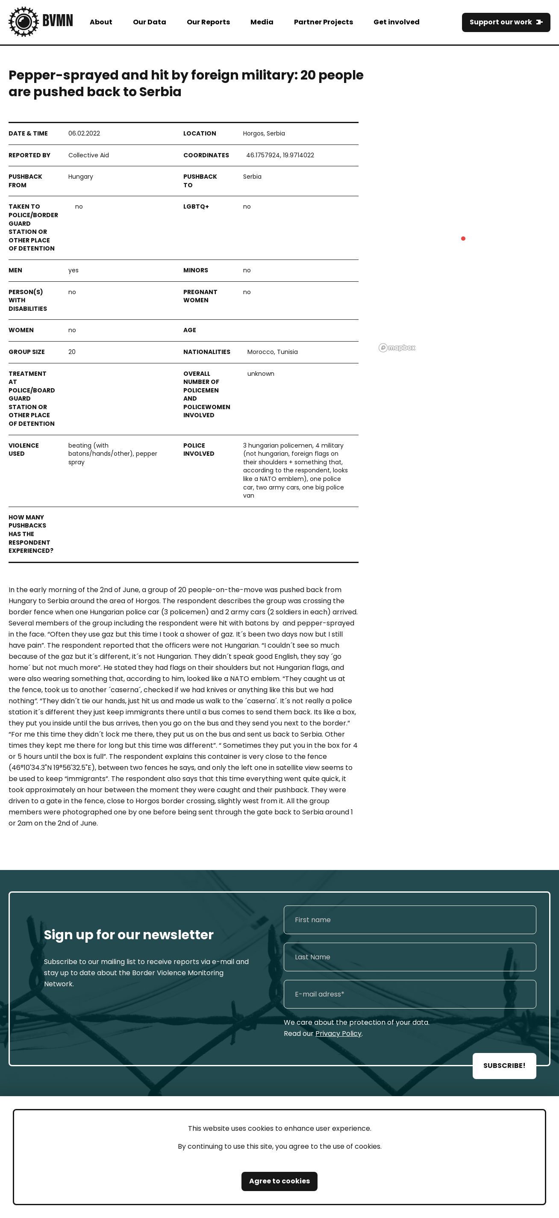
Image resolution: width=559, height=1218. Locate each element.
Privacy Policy (338, 1033)
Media (262, 22)
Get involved (397, 22)
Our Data (149, 22)
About (101, 22)
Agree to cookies (279, 1181)
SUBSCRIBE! (504, 1066)
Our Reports (208, 22)
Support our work (501, 22)
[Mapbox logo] (397, 348)
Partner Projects (323, 22)
